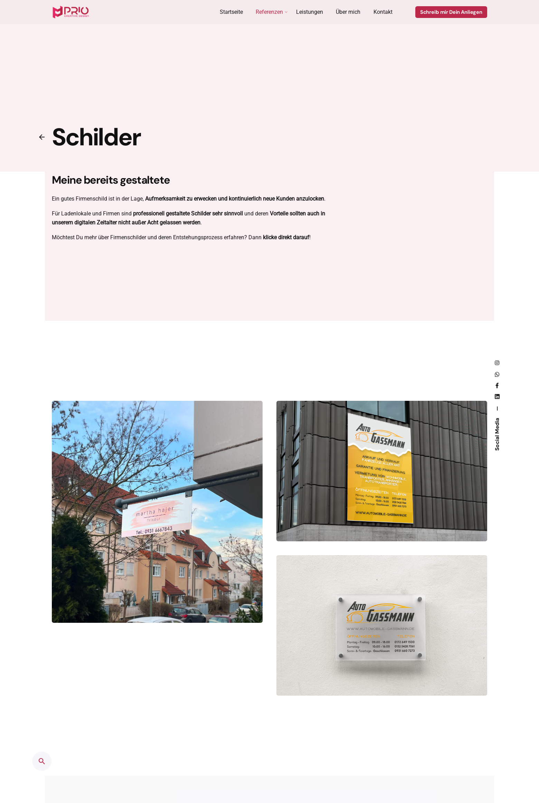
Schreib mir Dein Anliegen (451, 12)
